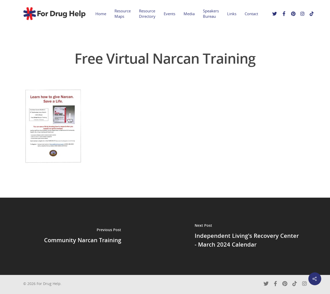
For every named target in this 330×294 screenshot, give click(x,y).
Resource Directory (147, 13)
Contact (251, 13)
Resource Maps (122, 13)
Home (100, 13)
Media (189, 13)
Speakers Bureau (211, 13)
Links (231, 13)
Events (169, 13)
